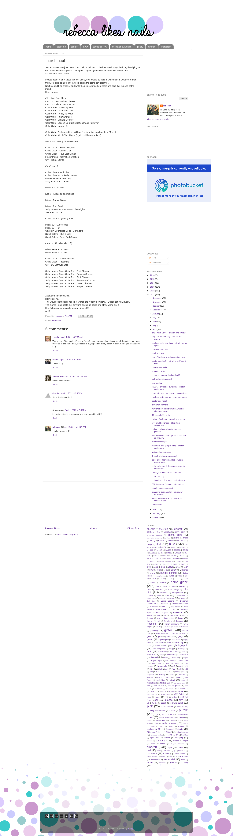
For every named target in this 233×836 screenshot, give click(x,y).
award (185, 538)
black (159, 544)
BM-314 (158, 558)
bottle (174, 569)
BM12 (163, 567)
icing (171, 649)
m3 (173, 666)
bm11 (156, 567)
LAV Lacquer (170, 660)
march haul (157, 504)
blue (172, 544)
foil (159, 621)
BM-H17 (156, 564)
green (150, 639)
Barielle (161, 541)
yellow (173, 762)
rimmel (172, 720)
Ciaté (165, 586)
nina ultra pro (152, 694)
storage (176, 741)
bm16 (178, 567)
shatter (180, 729)
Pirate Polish (168, 707)
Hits (164, 646)
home (48, 46)
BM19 (151, 570)
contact (74, 46)
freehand (151, 623)
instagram (166, 46)
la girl (186, 658)
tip (174, 751)
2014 (152, 283)
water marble (182, 756)
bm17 (186, 567)
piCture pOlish (176, 703)
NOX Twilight (179, 694)
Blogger (131, 828)
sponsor (152, 46)
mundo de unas (179, 683)
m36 (180, 666)
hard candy (159, 642)
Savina (152, 726)
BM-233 (156, 556)
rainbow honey (182, 714)
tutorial (166, 754)
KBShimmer (171, 654)
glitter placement (162, 633)
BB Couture (181, 540)
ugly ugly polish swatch (162, 379)
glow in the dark (178, 633)
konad (154, 657)
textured (167, 751)
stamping (161, 740)
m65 (186, 669)
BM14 (170, 567)
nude (157, 697)
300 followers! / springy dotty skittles (168, 484)
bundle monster (168, 572)
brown (152, 573)
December (157, 298)
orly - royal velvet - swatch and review (168, 333)
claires (182, 586)
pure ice (172, 711)
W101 (171, 756)
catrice (171, 576)
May (154, 325)
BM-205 (182, 547)
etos (159, 615)
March (155, 509)
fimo (158, 618)
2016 (152, 275)
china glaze (179, 582)
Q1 (157, 714)
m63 (173, 669)
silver (168, 732)
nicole (180, 691)
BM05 (183, 564)
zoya (186, 763)
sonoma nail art (172, 735)
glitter (168, 630)
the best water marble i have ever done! (169, 397)
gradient (169, 636)
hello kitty (178, 642)
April (154, 329)
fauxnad (150, 618)
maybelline (160, 680)
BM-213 (169, 553)
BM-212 (160, 553)
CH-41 (154, 579)
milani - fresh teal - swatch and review (169, 419)
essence (177, 612)
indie (149, 651)
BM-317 (176, 558)
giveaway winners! (160, 405)
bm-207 (159, 550)
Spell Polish (154, 738)
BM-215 (178, 553)
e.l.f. (174, 609)
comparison (177, 592)
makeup (162, 675)
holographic (181, 645)
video (163, 756)
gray (180, 636)
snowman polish (157, 735)
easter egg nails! (159, 401)
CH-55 (178, 579)
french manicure (172, 624)
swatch (152, 747)
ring (179, 720)
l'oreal (165, 658)
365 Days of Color (153, 532)
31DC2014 (178, 529)
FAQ (85, 46)
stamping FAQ (100, 46)
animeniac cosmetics (154, 538)
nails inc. (154, 691)
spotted (149, 741)
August (155, 314)
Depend (164, 604)
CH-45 (170, 579)
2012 (152, 291)
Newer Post (52, 528)
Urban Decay (179, 754)
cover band (151, 598)
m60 (166, 669)
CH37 (186, 579)
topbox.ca (181, 751)
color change (173, 590)
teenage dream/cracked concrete (166, 472)
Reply (55, 350)
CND (149, 590)
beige (149, 544)
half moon (176, 640)
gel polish (174, 627)
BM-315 (167, 558)
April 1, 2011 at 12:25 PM (71, 359)
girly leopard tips (159, 442)
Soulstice (184, 735)
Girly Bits (184, 627)
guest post (164, 640)
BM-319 (185, 558)
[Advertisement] (92, 504)
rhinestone (160, 720)
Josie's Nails (58, 376)
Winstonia (162, 763)
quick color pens (168, 714)
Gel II (166, 627)
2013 (152, 287)
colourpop (163, 593)
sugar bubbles (177, 744)
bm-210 (152, 553)
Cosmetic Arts (180, 595)
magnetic (150, 675)
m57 (151, 669)
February (156, 513)
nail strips (158, 688)
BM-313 (150, 558)
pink (150, 706)
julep (162, 655)
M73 (164, 672)
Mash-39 (182, 675)
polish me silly (182, 707)
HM (170, 646)
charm (152, 582)
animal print (175, 534)
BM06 (149, 567)
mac (183, 672)
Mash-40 (150, 677)
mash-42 (159, 677)
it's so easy (174, 652)
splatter (167, 738)
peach (163, 703)
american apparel (154, 535)
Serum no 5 (170, 729)
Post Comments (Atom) (68, 534)
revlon (149, 720)
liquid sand (157, 663)
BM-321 (152, 561)
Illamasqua (181, 649)
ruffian (156, 723)
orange (169, 700)
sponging (179, 738)
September (157, 310)
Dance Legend (167, 601)
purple (183, 710)
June (154, 321)
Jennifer (56, 393)
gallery (140, 46)
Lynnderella (162, 666)
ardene (167, 538)
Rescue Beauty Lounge (167, 717)
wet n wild (169, 759)
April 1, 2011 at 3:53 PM (75, 410)
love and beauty (172, 663)
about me (61, 46)
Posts (152, 258)
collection (56, 320)
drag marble (175, 607)
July (154, 318)
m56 (186, 666)
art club (176, 538)
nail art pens (174, 686)
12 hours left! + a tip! (161, 415)
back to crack (158, 353)
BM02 (175, 564)
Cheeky (162, 582)
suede (162, 744)
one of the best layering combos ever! (168, 357)
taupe (180, 747)
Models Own (165, 683)
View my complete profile (158, 119)
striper (185, 741)
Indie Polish (162, 652)
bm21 (166, 570)
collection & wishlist (121, 46)
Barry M (170, 541)
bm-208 (168, 550)
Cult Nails (151, 601)
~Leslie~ (56, 337)
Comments (155, 263)
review (182, 717)
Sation (185, 723)
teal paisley (157, 383)
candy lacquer (161, 576)
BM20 (159, 570)
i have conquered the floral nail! (166, 375)
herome (157, 646)
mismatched (152, 683)
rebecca (56, 427)
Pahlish (154, 703)
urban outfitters (152, 756)
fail (165, 615)
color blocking (158, 476)
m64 (180, 669)
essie (149, 615)
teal (149, 750)
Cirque (173, 586)
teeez (158, 751)
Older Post (133, 528)
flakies (180, 618)
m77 (170, 672)
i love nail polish (158, 649)
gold (149, 636)
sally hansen (169, 723)
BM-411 (179, 561)
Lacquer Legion (156, 660)
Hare (169, 642)
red (151, 717)
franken (179, 621)
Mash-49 (169, 677)
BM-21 (185, 550)
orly (181, 700)
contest (150, 595)
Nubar (149, 697)
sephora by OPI (154, 729)
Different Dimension (180, 604)
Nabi (148, 686)
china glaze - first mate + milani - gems (169, 480)
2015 (152, 279)
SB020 (171, 726)
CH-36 (179, 576)
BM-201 (163, 547)
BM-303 (165, 556)
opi (156, 700)
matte (177, 677)
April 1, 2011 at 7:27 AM (71, 337)
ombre (174, 697)
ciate (157, 586)
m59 (160, 669)
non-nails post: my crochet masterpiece (169, 393)
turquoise (152, 753)
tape (170, 747)
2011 (152, 295)
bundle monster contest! (162, 488)
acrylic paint (180, 532)
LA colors (174, 658)
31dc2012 (151, 529)
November (157, 302)
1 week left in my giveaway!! (164, 456)
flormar (150, 621)
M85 (177, 672)
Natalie (55, 359)
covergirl (162, 598)
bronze (185, 570)
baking (152, 541)
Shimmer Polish (154, 732)
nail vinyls (169, 688)
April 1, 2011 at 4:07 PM (75, 427)
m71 (157, 672)
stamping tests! (159, 371)
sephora (181, 726)
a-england (168, 532)
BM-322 (161, 561)
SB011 (161, 726)
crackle (171, 598)
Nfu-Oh (171, 691)
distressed (154, 607)
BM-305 (174, 556)
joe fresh (151, 654)
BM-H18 (166, 564)
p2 (148, 703)
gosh (160, 637)
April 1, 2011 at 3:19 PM (71, 393)
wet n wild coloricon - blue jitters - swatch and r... (167, 424)
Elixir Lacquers (162, 613)
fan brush (174, 615)
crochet (182, 598)
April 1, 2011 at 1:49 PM (76, 376)
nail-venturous (182, 689)
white (150, 762)
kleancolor (183, 654)
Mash (172, 675)
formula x (168, 621)
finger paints (169, 618)
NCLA (163, 691)
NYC (167, 697)
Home (93, 528)
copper (159, 595)
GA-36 (158, 627)
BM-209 (177, 550)
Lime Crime (183, 660)
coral (167, 595)
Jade (183, 652)
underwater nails (159, 367)
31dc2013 (163, 529)
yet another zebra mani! (162, 452)
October (156, 306)
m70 (151, 672)
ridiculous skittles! (160, 349)
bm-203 (173, 547)
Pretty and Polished (157, 711)
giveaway (154, 630)
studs (153, 744)
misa (183, 680)
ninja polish (165, 694)
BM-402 (170, 561)
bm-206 (150, 550)
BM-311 (182, 556)
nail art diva (159, 686)
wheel (183, 760)
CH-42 (162, 579)
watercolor (155, 760)
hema (149, 646)
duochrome (161, 609)
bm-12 (154, 547)
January (156, 517)
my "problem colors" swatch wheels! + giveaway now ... (169, 410)
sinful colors (182, 732)
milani (172, 680)
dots (163, 606)
